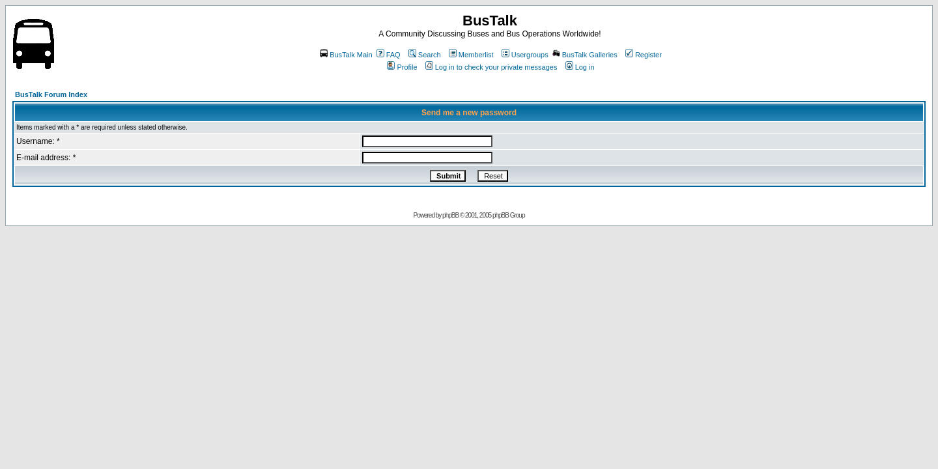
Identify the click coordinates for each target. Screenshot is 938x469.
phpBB (450, 215)
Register (643, 55)
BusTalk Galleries (585, 55)
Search (424, 55)
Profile (402, 67)
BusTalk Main (346, 55)
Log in (580, 67)
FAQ (389, 55)
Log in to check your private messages (491, 67)
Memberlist (471, 55)
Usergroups (525, 55)
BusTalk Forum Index (51, 94)
